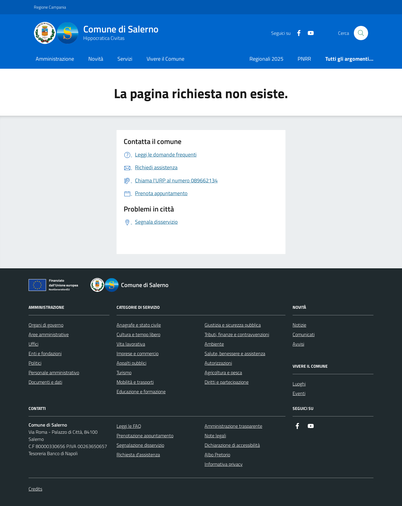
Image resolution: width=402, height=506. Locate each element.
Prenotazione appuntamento (145, 435)
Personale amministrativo (54, 372)
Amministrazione (55, 59)
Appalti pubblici (131, 362)
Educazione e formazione (141, 391)
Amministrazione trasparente (233, 426)
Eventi (299, 393)
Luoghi (299, 383)
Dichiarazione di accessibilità (232, 445)
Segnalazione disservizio (140, 445)
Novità (95, 59)
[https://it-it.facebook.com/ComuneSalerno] (296, 33)
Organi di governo (46, 324)
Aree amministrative (49, 334)
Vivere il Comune (165, 59)
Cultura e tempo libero (138, 334)
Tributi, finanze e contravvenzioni (237, 334)
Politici (35, 362)
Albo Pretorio (217, 454)
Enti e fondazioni (45, 353)
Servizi (124, 59)
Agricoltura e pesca (223, 372)
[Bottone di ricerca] (361, 33)
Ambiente (214, 343)
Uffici (33, 343)
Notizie (299, 324)
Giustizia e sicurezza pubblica (233, 324)
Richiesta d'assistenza (138, 454)
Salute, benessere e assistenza (235, 353)
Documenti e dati (45, 382)
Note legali (215, 435)
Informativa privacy (224, 464)
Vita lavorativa (131, 343)
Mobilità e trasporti (135, 382)
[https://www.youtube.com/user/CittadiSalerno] (308, 33)
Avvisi (298, 343)
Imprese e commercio (137, 353)
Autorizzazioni (218, 362)
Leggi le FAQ (129, 426)
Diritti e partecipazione (227, 382)
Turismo (124, 372)
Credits (35, 488)
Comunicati (304, 334)
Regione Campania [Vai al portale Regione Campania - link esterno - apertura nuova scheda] (50, 7)
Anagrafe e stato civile (139, 324)
